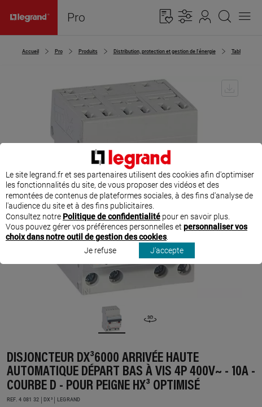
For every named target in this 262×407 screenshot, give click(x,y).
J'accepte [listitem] (167, 260)
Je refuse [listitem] (100, 260)
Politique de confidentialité (111, 226)
